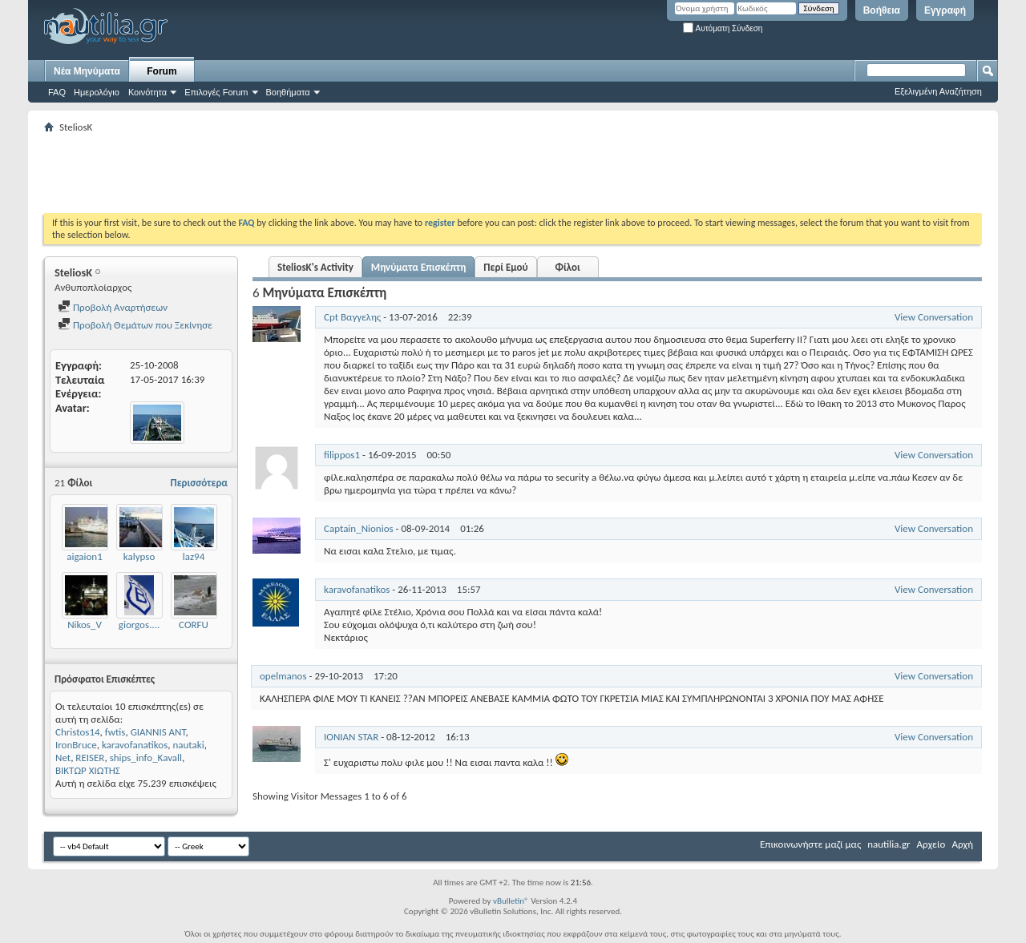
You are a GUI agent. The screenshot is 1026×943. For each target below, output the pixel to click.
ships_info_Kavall (146, 758)
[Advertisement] (336, 173)
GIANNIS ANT (158, 732)
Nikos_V (84, 625)
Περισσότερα (199, 483)
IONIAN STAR (351, 737)
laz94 (194, 556)
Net (63, 758)
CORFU (193, 625)
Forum (161, 71)
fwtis (115, 732)
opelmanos (283, 676)
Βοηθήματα (288, 92)
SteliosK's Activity (315, 267)
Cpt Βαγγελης (352, 317)
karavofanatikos (135, 745)
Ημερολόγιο (96, 92)
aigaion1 (85, 556)
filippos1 (342, 455)
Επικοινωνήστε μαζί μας (810, 844)
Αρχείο (931, 844)
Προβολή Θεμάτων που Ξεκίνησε (135, 325)
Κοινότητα (147, 92)
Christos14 (77, 732)
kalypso (139, 556)
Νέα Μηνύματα (87, 71)
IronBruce (76, 745)
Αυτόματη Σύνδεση (722, 28)
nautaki (188, 745)
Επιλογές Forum (216, 92)
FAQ (57, 92)
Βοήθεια (881, 10)
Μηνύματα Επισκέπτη (418, 267)
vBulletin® (511, 901)
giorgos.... (139, 625)
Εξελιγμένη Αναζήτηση (938, 91)
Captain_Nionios (359, 528)
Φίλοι (567, 267)
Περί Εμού (505, 267)
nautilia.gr (888, 844)
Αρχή (962, 844)
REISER (89, 758)
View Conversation (934, 317)
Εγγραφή (945, 10)
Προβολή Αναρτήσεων (113, 307)
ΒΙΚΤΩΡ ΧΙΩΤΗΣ (87, 770)
